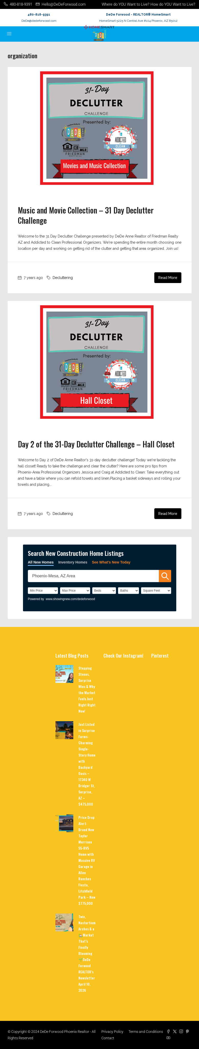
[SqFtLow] (156, 590)
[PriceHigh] (75, 590)
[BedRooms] (104, 590)
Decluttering (63, 278)
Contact (107, 1038)
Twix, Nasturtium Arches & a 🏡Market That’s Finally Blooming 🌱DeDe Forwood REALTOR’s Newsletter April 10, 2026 (87, 953)
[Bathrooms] (128, 590)
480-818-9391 (39, 14)
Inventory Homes (72, 562)
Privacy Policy (112, 1032)
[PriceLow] (43, 590)
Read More (167, 278)
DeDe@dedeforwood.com (38, 20)
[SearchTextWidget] (93, 576)
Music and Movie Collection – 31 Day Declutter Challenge (86, 215)
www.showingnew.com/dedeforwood (70, 599)
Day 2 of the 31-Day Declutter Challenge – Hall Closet (96, 444)
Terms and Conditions (145, 1032)
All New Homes (41, 562)
